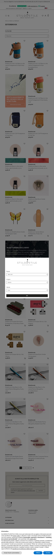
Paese (8, 271)
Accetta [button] (48, 552)
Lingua (8, 279)
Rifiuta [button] (38, 552)
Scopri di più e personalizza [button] (11, 552)
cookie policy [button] (33, 539)
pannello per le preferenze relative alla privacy (24, 549)
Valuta (8, 287)
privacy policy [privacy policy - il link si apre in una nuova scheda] (16, 535)
